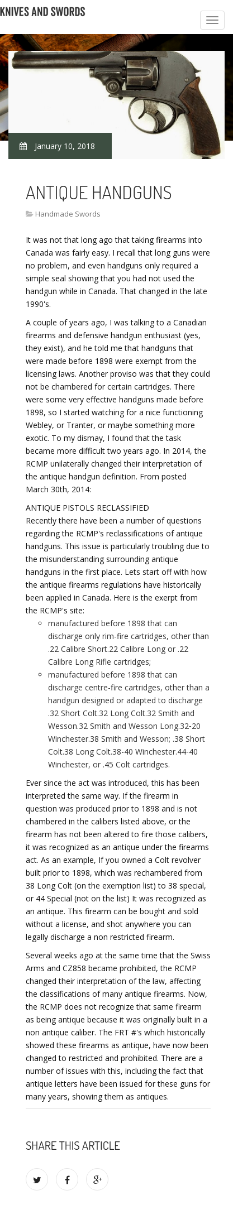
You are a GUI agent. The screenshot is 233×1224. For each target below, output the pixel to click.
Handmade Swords (68, 214)
